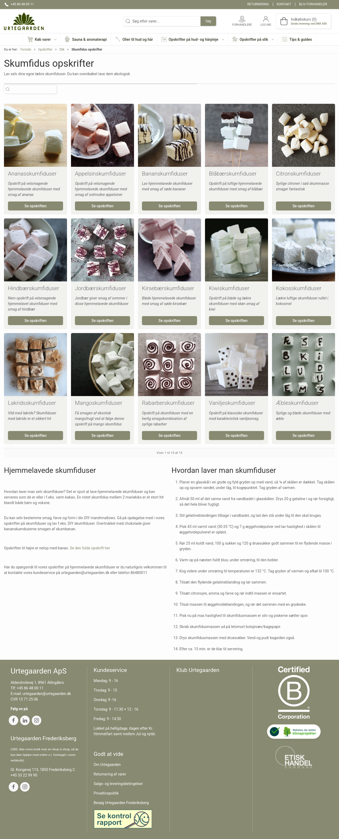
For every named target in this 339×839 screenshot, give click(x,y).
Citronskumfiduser (298, 174)
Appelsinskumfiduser (100, 174)
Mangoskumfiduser (98, 403)
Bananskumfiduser (165, 174)
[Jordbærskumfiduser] (102, 249)
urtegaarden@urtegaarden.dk (47, 694)
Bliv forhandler (313, 4)
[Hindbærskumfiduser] (35, 249)
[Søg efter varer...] (35, 89)
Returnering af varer (110, 774)
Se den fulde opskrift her (90, 548)
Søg (208, 21)
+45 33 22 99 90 (24, 775)
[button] (42, 39)
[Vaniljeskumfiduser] (236, 364)
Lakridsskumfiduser (32, 403)
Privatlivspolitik (106, 793)
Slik (61, 49)
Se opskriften (35, 206)
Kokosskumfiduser (299, 288)
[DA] (24, 21)
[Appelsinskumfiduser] (102, 135)
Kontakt (284, 4)
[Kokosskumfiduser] (303, 249)
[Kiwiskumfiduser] (236, 249)
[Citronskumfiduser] (303, 135)
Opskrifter (45, 49)
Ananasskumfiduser (32, 174)
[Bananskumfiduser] (169, 135)
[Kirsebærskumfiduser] (169, 249)
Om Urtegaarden (107, 764)
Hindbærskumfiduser (33, 288)
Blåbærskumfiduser (232, 174)
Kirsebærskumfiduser (168, 288)
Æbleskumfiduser (297, 403)
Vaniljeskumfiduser (232, 403)
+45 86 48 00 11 (30, 688)
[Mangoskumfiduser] (102, 364)
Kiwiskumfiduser (229, 288)
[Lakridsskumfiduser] (35, 364)
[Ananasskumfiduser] (35, 135)
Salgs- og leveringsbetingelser (118, 784)
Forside (25, 49)
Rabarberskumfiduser (168, 403)
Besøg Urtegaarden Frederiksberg (121, 803)
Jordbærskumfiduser (100, 288)
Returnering (258, 4)
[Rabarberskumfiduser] (169, 364)
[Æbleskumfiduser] (303, 364)
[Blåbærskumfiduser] (236, 135)
